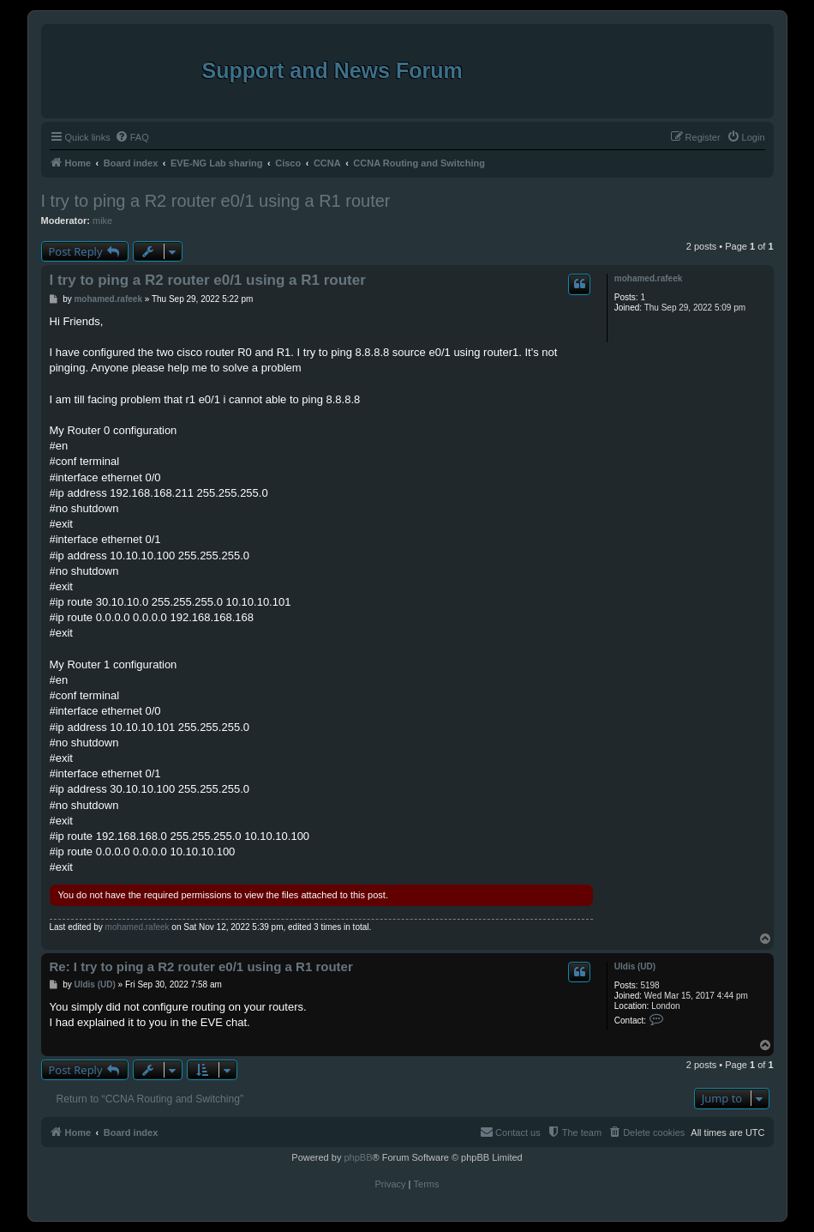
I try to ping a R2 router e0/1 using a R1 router (216, 200)
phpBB (358, 1157)
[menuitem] (132, 137)
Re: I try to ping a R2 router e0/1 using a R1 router (201, 966)
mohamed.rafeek (648, 278)
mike (102, 220)
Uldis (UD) (634, 966)
